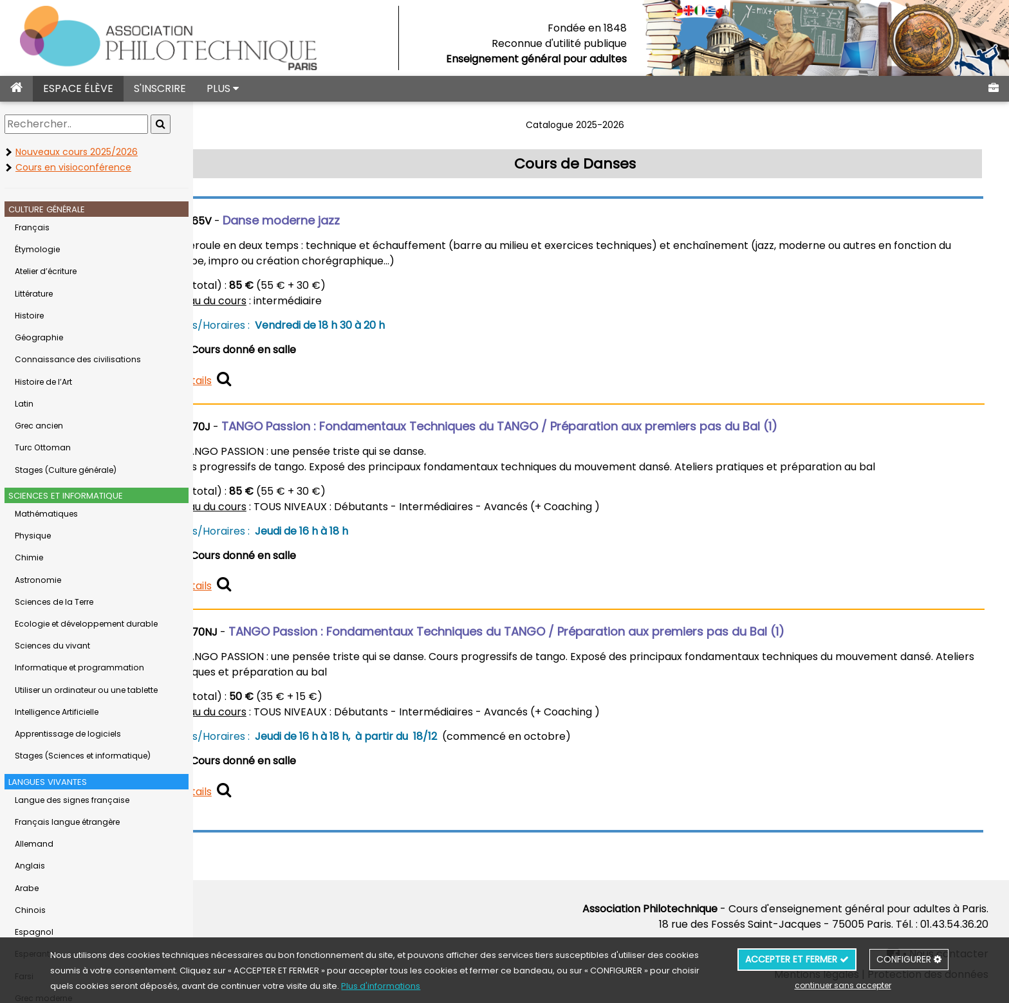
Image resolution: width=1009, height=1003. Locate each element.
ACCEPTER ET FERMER (797, 959)
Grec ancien (39, 425)
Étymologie (37, 249)
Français (32, 227)
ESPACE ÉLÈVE (78, 88)
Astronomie (38, 580)
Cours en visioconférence (73, 167)
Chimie (29, 557)
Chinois (30, 910)
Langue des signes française (72, 800)
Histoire (29, 315)
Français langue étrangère (67, 821)
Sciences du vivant (52, 645)
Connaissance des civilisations (78, 359)
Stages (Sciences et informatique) (83, 755)
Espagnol (34, 931)
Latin (24, 403)
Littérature (34, 293)
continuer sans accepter (843, 985)
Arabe (27, 888)
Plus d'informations (380, 986)
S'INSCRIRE (160, 88)
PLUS (223, 88)
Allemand (34, 843)
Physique (33, 535)
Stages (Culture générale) (65, 470)
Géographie (39, 337)
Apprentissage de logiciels (68, 733)
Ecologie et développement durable (86, 623)
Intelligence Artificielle (56, 711)
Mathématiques (46, 513)
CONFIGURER (908, 959)
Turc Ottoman (43, 447)
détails (257, 380)
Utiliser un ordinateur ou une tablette (86, 690)
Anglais (30, 865)
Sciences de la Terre (54, 601)
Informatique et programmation (79, 667)
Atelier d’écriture (46, 271)
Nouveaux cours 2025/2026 (76, 151)
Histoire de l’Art (43, 381)
